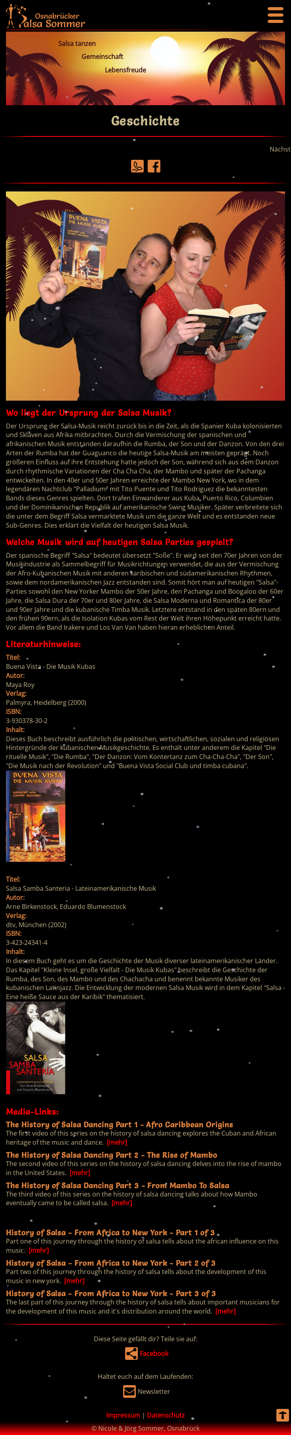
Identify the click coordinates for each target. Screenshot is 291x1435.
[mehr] (116, 1142)
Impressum (123, 1415)
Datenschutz (166, 1415)
